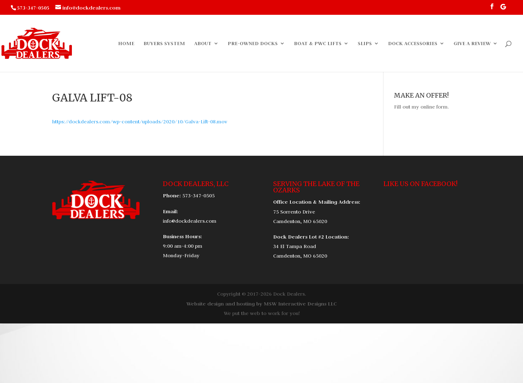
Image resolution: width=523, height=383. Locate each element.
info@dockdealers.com (189, 221)
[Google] (503, 8)
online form (434, 107)
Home (126, 44)
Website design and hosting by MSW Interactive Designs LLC (261, 303)
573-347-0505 (198, 195)
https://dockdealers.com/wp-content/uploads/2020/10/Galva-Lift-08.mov (139, 121)
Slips (365, 44)
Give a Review (472, 44)
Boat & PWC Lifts (318, 44)
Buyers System (164, 44)
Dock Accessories (412, 44)
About (202, 44)
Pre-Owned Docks (253, 44)
